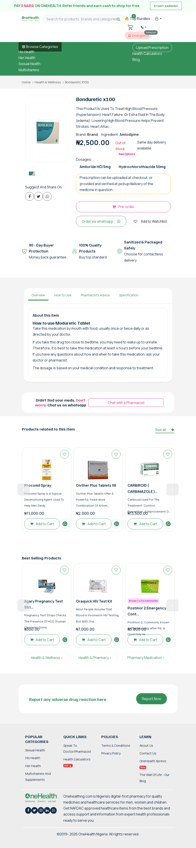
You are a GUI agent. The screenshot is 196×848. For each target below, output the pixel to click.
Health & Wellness (48, 82)
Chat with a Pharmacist (126, 402)
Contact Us (147, 753)
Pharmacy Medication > (146, 657)
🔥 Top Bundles (137, 18)
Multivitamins (29, 69)
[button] (158, 18)
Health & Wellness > (47, 657)
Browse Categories (42, 46)
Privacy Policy (111, 753)
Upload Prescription (152, 47)
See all (164, 429)
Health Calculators (147, 53)
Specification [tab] (128, 295)
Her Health (27, 57)
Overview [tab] (38, 295)
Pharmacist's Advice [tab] (95, 295)
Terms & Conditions (115, 745)
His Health (26, 51)
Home (26, 82)
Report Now (151, 698)
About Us (146, 745)
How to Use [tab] (63, 295)
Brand (92, 134)
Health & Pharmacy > (95, 657)
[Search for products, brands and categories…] (83, 19)
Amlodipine (129, 134)
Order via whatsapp (101, 221)
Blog (136, 59)
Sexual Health (29, 63)
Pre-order (123, 206)
